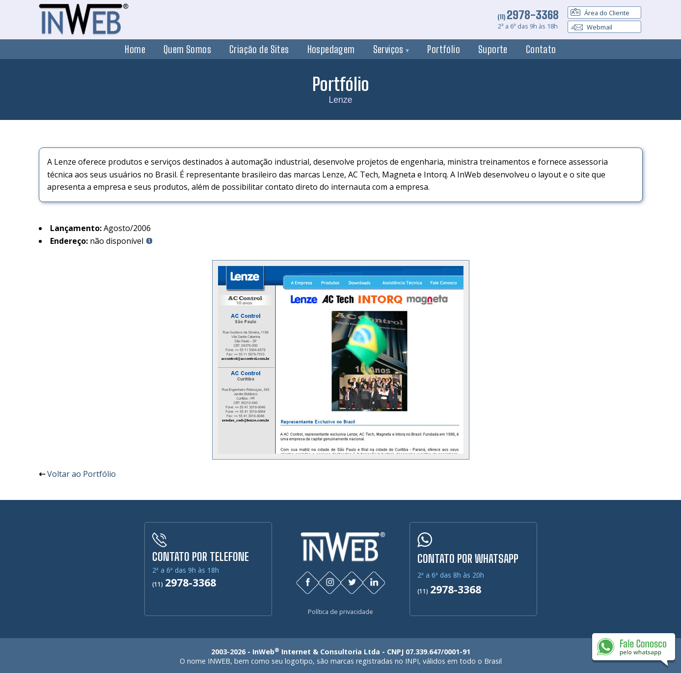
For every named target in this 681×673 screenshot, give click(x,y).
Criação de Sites (259, 49)
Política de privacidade (340, 610)
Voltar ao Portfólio (81, 473)
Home (135, 49)
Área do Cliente (600, 12)
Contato (541, 49)
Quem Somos (187, 49)
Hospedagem (331, 49)
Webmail (591, 27)
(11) (528, 17)
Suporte (493, 49)
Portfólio (443, 49)
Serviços (391, 49)
